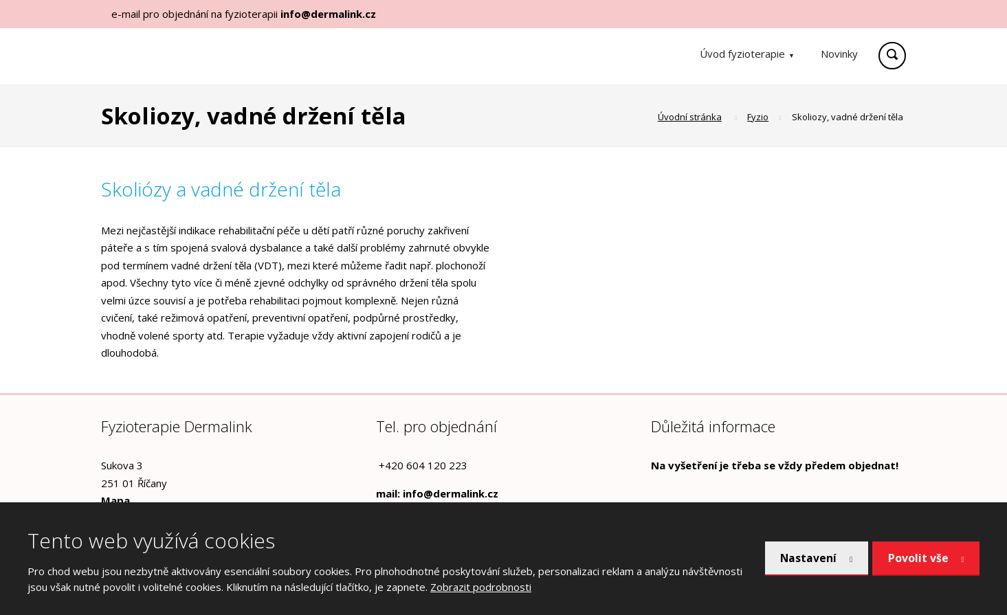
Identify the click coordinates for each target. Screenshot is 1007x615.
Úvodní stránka (690, 117)
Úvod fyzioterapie (742, 53)
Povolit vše (917, 558)
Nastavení (804, 558)
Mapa (115, 500)
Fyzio (757, 117)
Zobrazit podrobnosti (480, 587)
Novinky (839, 53)
